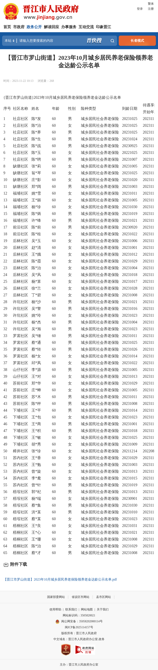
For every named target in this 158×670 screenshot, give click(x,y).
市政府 (19, 27)
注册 (151, 8)
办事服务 (68, 27)
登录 (140, 8)
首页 (7, 27)
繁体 (151, 3)
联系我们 (71, 609)
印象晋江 (103, 27)
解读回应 (51, 27)
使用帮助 (55, 609)
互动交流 (86, 27)
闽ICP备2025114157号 (79, 627)
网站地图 (87, 609)
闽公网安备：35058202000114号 (78, 622)
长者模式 (137, 40)
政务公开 (34, 27)
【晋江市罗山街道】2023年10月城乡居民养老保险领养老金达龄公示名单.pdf (60, 579)
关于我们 (103, 609)
